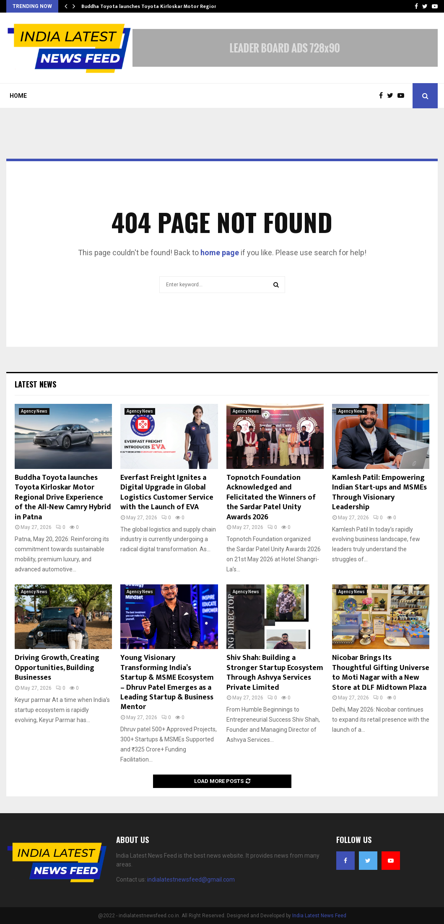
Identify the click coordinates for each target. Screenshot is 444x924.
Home (18, 95)
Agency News (34, 411)
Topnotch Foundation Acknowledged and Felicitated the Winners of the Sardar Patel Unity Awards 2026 (271, 497)
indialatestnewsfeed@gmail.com (191, 879)
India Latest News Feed (319, 916)
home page (219, 252)
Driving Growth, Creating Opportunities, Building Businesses (57, 668)
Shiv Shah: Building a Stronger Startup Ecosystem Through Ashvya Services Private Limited (274, 673)
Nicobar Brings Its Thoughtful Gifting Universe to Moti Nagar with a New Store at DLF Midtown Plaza (380, 673)
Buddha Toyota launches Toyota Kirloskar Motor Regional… (153, 6)
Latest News (35, 384)
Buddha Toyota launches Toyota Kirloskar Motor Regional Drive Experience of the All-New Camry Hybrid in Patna (63, 497)
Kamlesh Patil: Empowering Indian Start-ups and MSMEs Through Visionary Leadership (379, 492)
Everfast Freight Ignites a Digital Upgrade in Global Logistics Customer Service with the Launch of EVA (167, 492)
